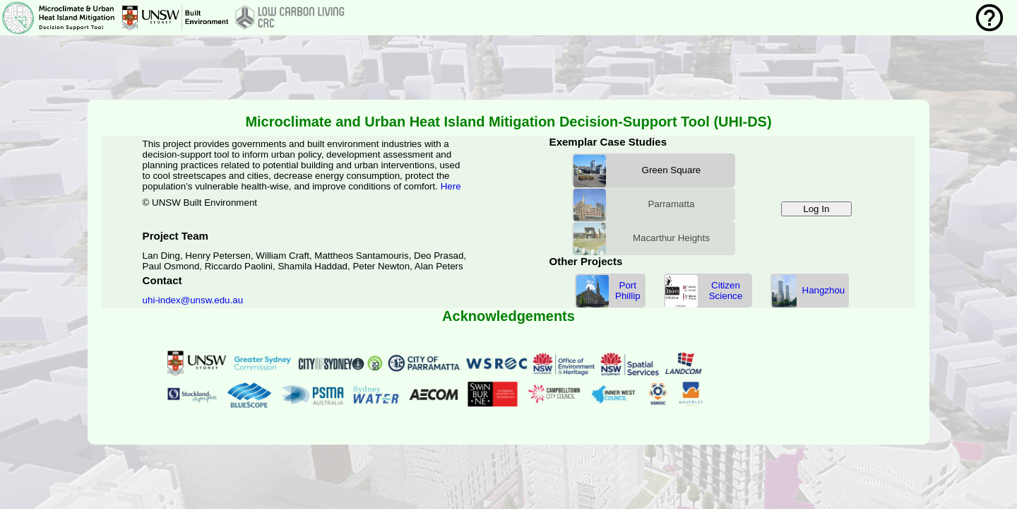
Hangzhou (823, 290)
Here (451, 186)
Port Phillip (628, 290)
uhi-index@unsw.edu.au (193, 300)
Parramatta (671, 204)
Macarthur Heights (671, 238)
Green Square (671, 170)
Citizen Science (725, 290)
